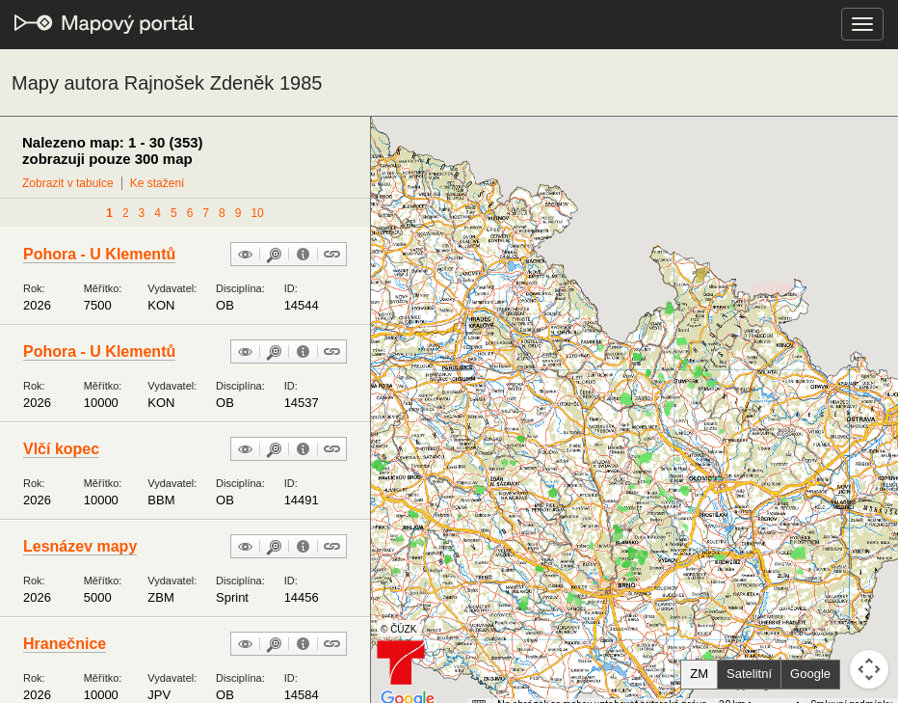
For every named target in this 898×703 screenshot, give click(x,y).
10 (257, 213)
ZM (699, 673)
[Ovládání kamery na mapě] (869, 669)
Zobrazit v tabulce (68, 183)
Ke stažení (157, 183)
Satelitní (749, 673)
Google (810, 673)
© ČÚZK (398, 629)
